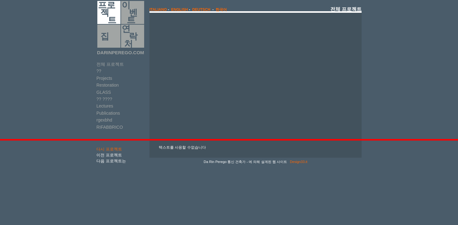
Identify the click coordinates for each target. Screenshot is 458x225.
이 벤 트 (130, 12)
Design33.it (298, 162)
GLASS (103, 92)
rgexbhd (104, 119)
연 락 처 (130, 36)
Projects (104, 78)
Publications (108, 113)
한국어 (221, 9)
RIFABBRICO (109, 127)
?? (98, 71)
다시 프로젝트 (109, 149)
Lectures (104, 105)
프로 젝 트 (107, 12)
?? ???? (104, 99)
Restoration (107, 85)
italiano (158, 9)
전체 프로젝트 (110, 64)
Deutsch (201, 9)
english (179, 9)
